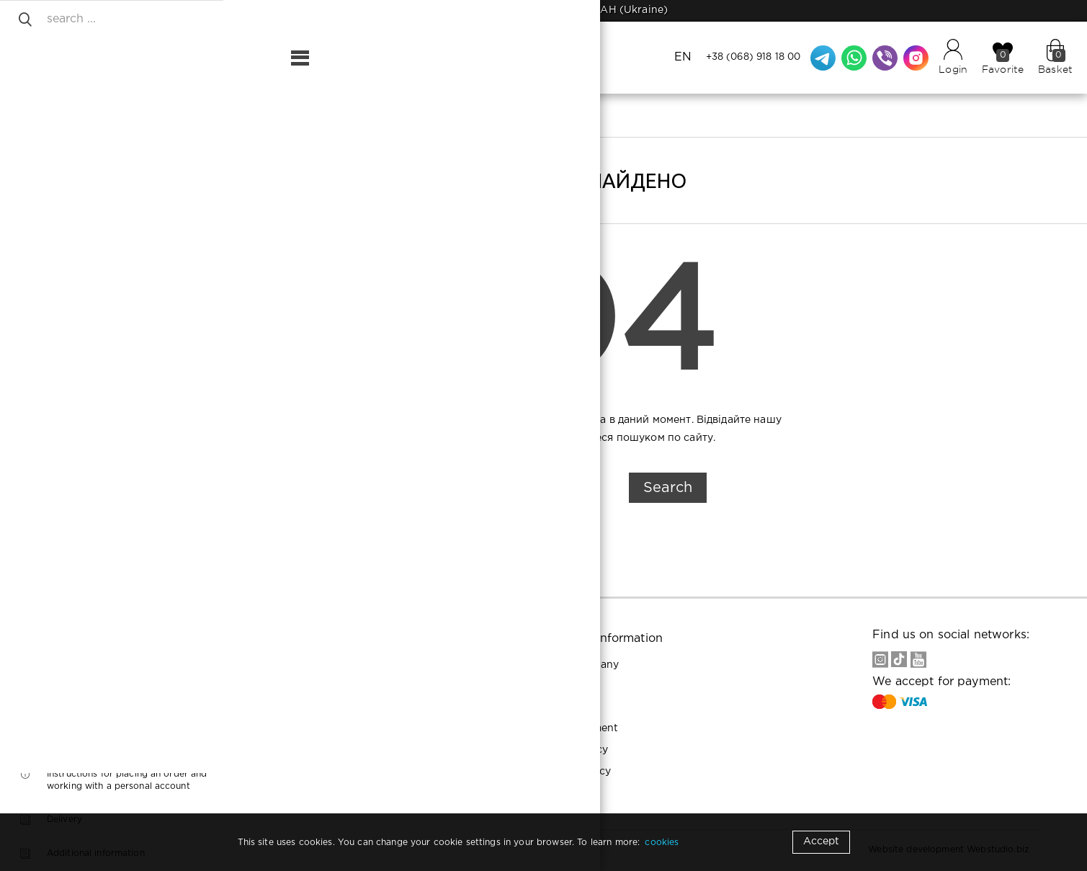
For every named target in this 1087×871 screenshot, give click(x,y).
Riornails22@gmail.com (163, 807)
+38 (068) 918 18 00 (753, 57)
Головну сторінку (465, 438)
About (209, 57)
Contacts (373, 57)
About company (578, 665)
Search (667, 487)
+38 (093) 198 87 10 (170, 708)
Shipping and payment (287, 57)
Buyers (554, 686)
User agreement (577, 728)
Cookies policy (574, 771)
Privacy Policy (572, 750)
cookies (662, 843)
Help (548, 707)
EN (683, 57)
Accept (821, 841)
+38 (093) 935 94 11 (170, 765)
